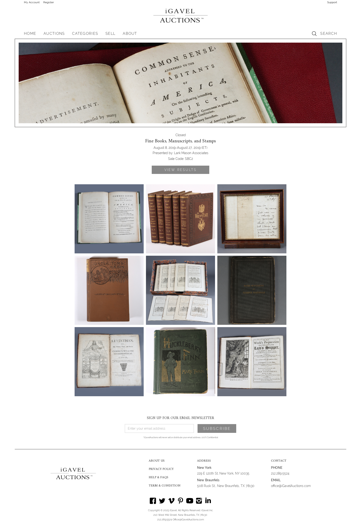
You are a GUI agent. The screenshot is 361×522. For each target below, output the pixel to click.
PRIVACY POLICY (161, 469)
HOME (30, 33)
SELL (110, 33)
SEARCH (328, 33)
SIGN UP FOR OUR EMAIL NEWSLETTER (180, 418)
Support (332, 2)
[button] (54, 33)
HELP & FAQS (158, 477)
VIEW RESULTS (180, 170)
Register (48, 2)
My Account (32, 2)
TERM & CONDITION (164, 486)
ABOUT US (157, 461)
